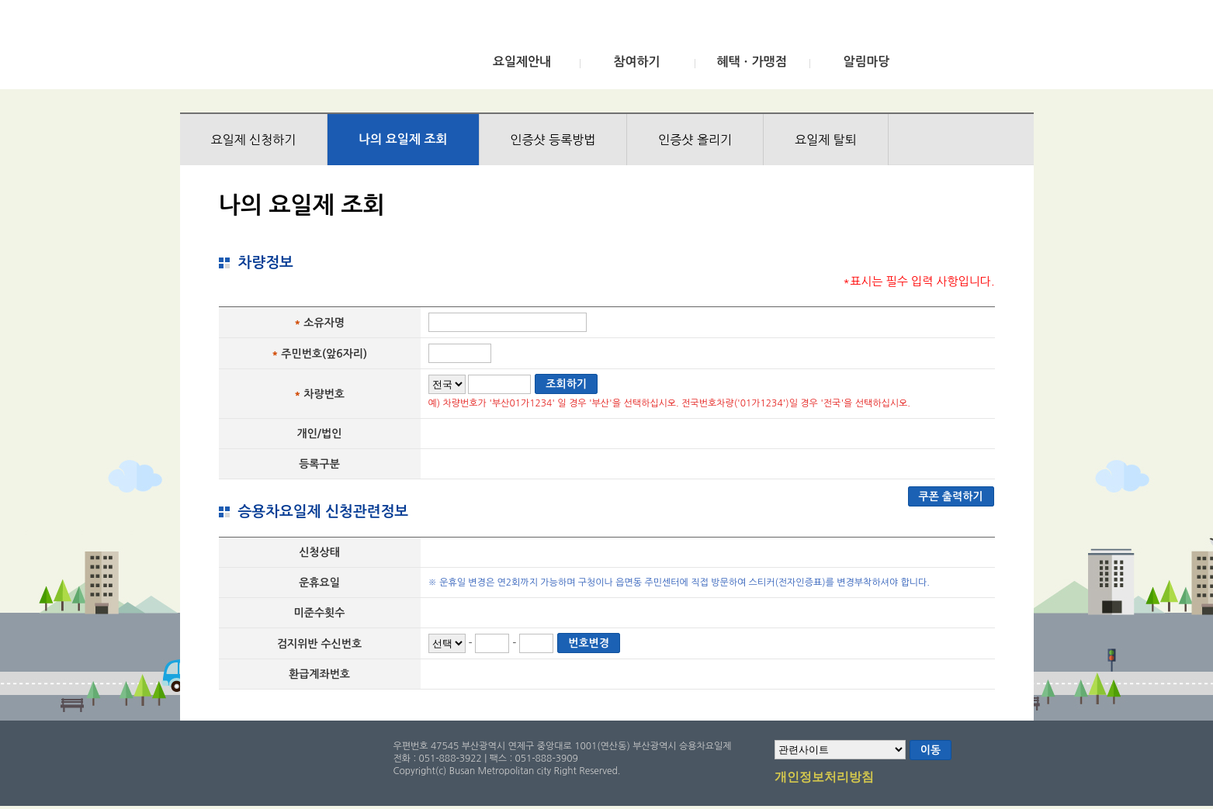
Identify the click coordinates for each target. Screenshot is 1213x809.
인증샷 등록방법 (553, 139)
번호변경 (588, 643)
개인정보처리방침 (824, 778)
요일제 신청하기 (253, 139)
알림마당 (866, 61)
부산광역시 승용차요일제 (295, 49)
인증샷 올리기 (695, 139)
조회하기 (566, 384)
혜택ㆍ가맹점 (751, 61)
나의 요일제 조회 (403, 139)
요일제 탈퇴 (826, 139)
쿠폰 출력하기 (951, 496)
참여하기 (636, 61)
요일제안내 (522, 61)
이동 (930, 750)
